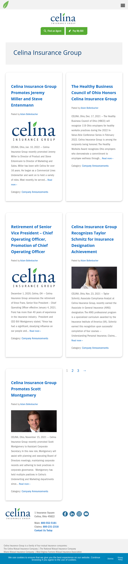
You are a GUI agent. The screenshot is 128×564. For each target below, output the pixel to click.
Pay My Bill (78, 30)
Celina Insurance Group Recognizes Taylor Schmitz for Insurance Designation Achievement (94, 239)
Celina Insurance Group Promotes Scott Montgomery (34, 389)
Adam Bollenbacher (29, 114)
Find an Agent (54, 30)
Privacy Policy (120, 558)
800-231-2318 (51, 526)
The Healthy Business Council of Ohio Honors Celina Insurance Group (94, 92)
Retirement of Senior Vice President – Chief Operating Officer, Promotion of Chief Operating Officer (32, 239)
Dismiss (110, 558)
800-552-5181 (49, 523)
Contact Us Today (43, 530)
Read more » (107, 158)
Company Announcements (35, 192)
